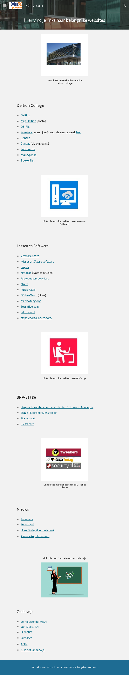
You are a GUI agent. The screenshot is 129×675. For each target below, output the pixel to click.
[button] (4, 5)
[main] (64, 20)
